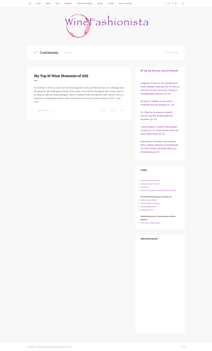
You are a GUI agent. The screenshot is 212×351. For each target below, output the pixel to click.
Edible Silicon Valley (149, 200)
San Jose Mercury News (150, 203)
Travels (111, 3)
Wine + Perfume (125, 3)
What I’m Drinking (84, 3)
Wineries (68, 3)
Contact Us (145, 187)
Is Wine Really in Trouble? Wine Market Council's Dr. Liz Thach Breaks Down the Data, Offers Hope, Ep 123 (159, 130)
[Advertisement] (160, 288)
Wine (57, 3)
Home (38, 3)
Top (182, 346)
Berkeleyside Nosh (148, 206)
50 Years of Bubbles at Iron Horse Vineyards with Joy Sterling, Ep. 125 (157, 103)
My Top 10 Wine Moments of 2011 (61, 76)
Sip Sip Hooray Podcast (150, 184)
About (48, 3)
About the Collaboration (150, 223)
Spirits (100, 3)
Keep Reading (44, 111)
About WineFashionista (150, 180)
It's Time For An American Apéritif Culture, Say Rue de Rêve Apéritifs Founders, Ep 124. (157, 116)
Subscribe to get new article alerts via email (158, 190)
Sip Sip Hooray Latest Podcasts (161, 70)
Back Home (171, 53)
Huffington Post (147, 210)
